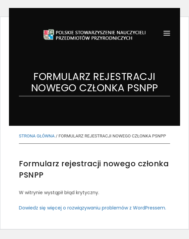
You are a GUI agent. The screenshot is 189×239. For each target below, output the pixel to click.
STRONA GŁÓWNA (37, 135)
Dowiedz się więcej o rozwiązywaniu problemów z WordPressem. (92, 207)
